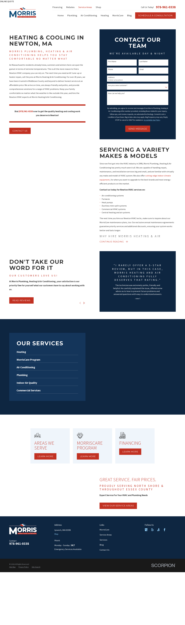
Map (56, 534)
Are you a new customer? (117, 85)
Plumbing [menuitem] (72, 15)
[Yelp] (152, 529)
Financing (57, 7)
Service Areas (85, 7)
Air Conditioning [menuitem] (89, 15)
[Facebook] (164, 529)
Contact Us (104, 550)
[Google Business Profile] (146, 529)
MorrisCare (104, 529)
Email (142, 69)
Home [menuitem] (60, 15)
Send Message (137, 128)
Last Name (143, 61)
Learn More (49, 456)
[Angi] (158, 529)
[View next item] (82, 303)
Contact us (20, 131)
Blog (102, 544)
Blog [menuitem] (129, 15)
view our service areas (120, 505)
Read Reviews (19, 300)
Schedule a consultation (155, 15)
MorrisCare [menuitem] (117, 15)
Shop (98, 7)
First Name (112, 61)
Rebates (70, 7)
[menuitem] (12, 567)
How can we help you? (116, 93)
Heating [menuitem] (105, 15)
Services (103, 540)
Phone (110, 69)
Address (111, 77)
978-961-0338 (166, 7)
